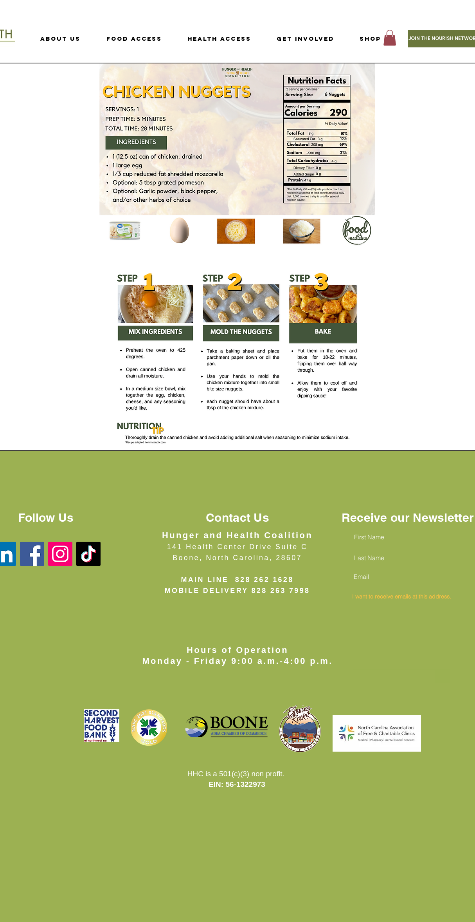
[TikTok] (88, 554)
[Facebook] (32, 554)
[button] (389, 38)
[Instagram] (60, 554)
